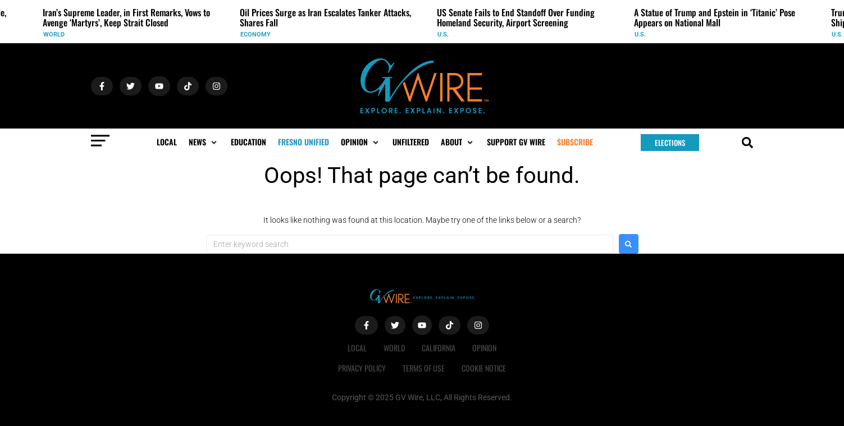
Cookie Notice (484, 368)
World (54, 34)
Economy (255, 34)
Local (357, 348)
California (438, 348)
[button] (203, 142)
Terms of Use (424, 368)
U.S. (443, 34)
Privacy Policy (362, 368)
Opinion (484, 348)
